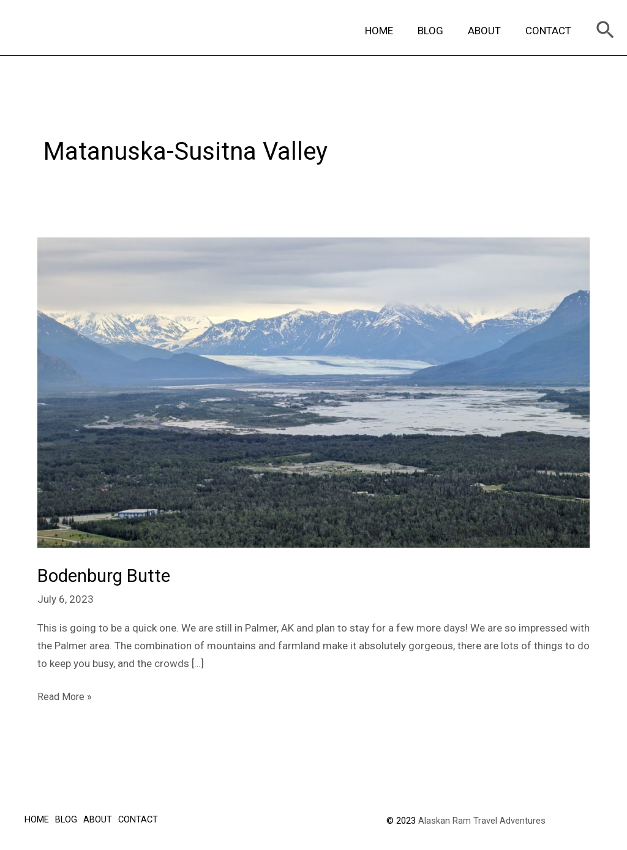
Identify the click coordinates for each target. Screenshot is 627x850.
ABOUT (489, 30)
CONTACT (550, 30)
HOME (392, 30)
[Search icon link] (605, 31)
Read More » (65, 694)
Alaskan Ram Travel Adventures (482, 819)
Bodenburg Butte (106, 575)
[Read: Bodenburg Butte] (313, 392)
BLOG (439, 30)
